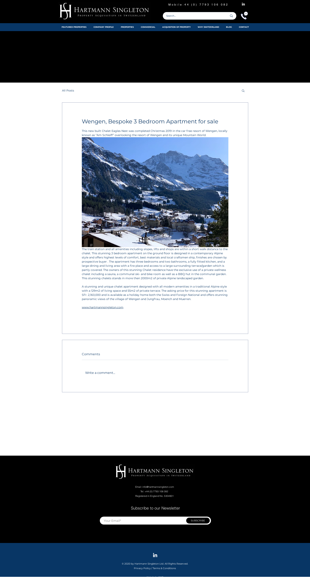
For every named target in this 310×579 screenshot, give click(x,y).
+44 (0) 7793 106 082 (157, 491)
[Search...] (194, 16)
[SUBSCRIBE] (198, 521)
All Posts (68, 90)
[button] (243, 90)
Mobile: (176, 4)
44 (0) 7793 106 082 (207, 4)
